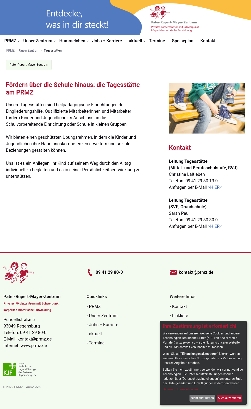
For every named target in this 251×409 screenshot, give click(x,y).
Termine (97, 342)
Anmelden (33, 387)
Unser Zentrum (103, 315)
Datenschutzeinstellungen (180, 389)
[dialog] (203, 363)
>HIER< (215, 187)
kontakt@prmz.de (35, 339)
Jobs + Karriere (103, 324)
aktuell (95, 333)
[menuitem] (12, 40)
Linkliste (180, 315)
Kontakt (179, 306)
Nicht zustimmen (202, 398)
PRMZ (95, 306)
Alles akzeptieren (229, 398)
